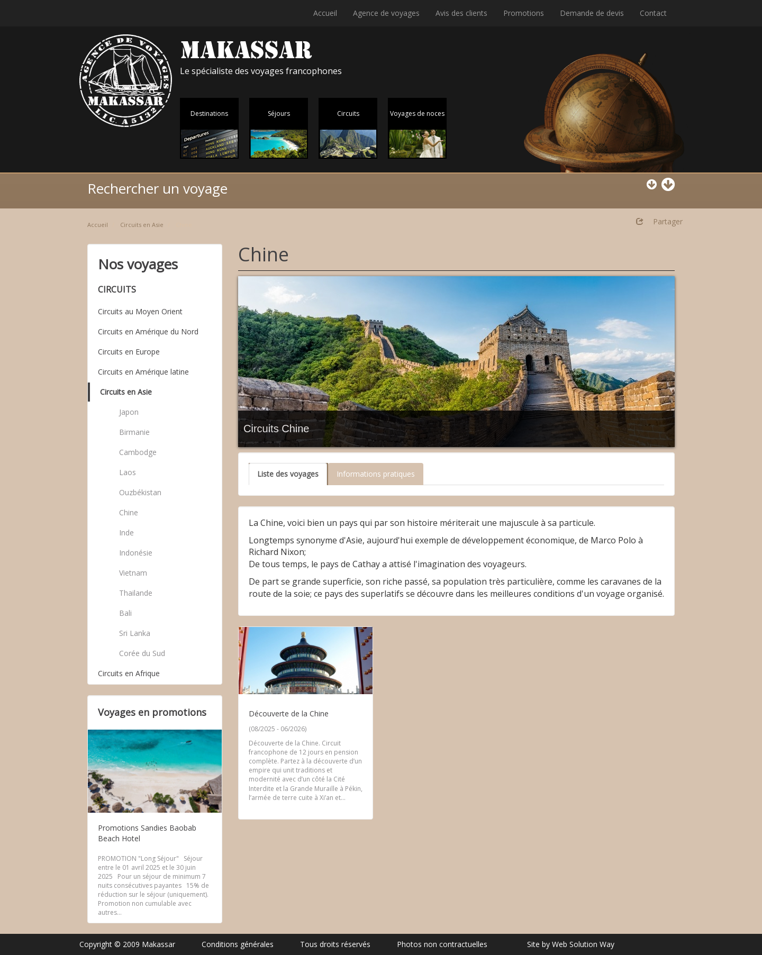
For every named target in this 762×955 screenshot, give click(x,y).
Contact (653, 13)
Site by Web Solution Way (570, 944)
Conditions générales (238, 944)
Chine (128, 512)
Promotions (523, 13)
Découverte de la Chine (289, 713)
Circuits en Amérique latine (143, 372)
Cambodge (138, 452)
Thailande (135, 593)
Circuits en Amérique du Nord (148, 331)
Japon (129, 412)
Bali (125, 613)
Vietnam (133, 573)
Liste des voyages (288, 474)
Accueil (325, 13)
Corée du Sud (142, 653)
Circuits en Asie (142, 225)
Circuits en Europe (129, 352)
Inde (126, 532)
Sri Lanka (134, 633)
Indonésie (135, 553)
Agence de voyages (386, 13)
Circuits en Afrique (129, 673)
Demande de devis (592, 13)
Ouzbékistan (140, 492)
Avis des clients (461, 13)
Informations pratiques (376, 474)
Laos (127, 472)
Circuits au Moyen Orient (140, 311)
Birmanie (134, 432)
